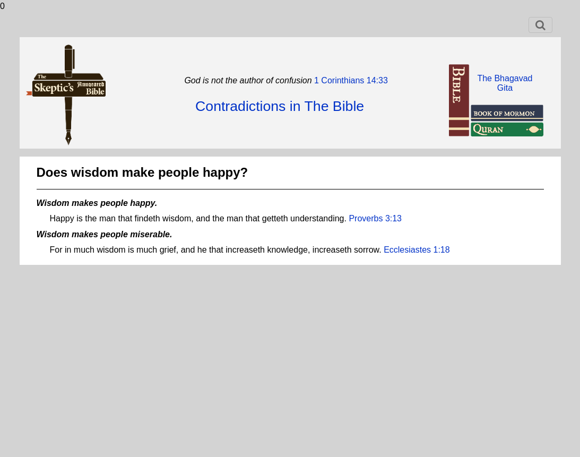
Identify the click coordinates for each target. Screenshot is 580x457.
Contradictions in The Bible (279, 106)
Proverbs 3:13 (375, 218)
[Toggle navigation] (540, 25)
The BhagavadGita (504, 83)
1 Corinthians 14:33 (350, 80)
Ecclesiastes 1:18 (417, 249)
